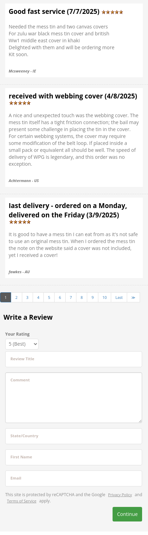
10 (104, 297)
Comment (20, 379)
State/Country (24, 435)
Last (119, 297)
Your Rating (17, 334)
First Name (21, 456)
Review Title (22, 358)
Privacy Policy (120, 494)
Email (15, 478)
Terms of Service (21, 500)
